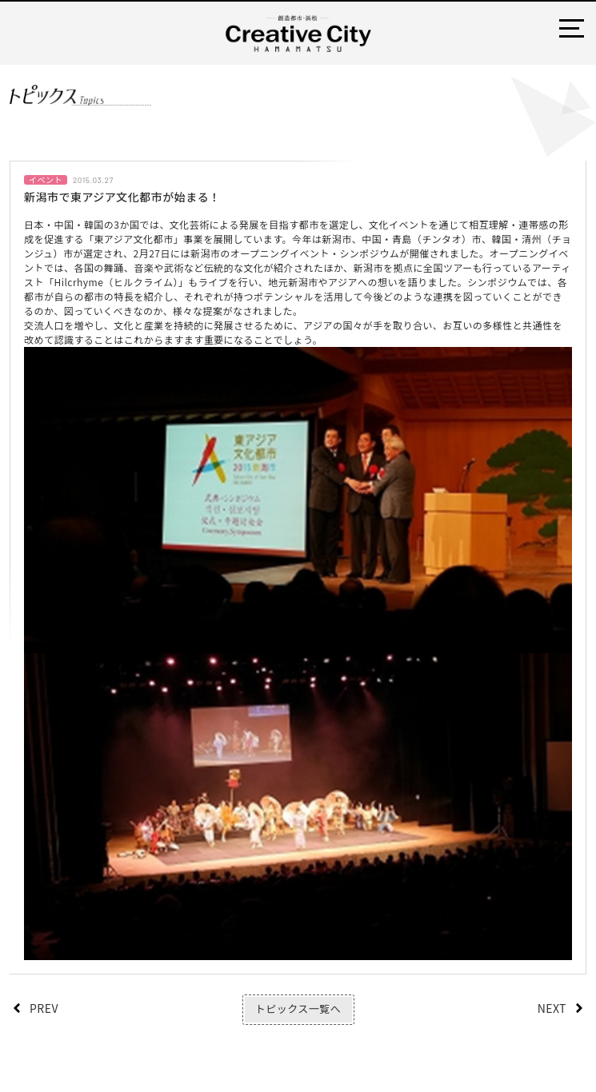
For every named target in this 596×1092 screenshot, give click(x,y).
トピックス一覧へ (298, 1008)
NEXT (552, 1008)
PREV (44, 1008)
